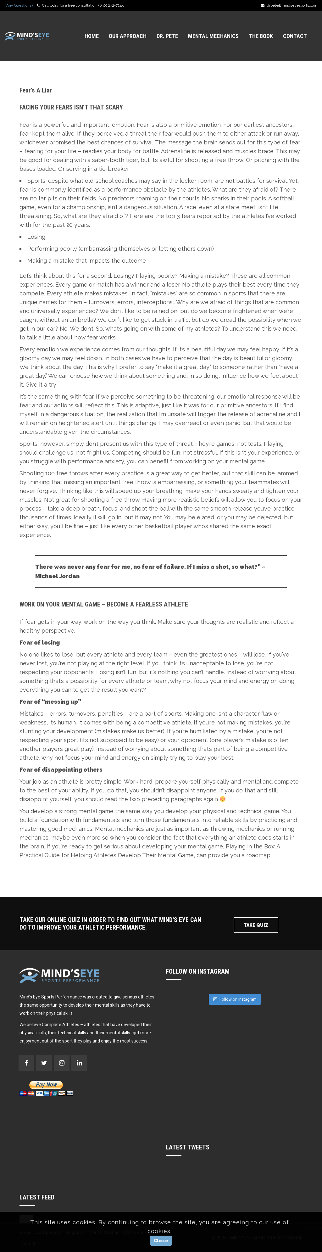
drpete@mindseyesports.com (292, 5)
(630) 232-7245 (111, 5)
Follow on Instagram (235, 999)
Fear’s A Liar (35, 90)
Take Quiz (256, 925)
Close (161, 1240)
